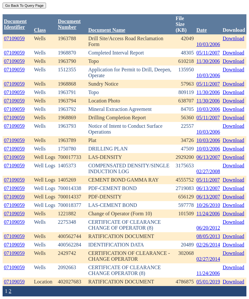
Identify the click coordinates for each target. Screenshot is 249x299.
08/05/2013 (208, 236)
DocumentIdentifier (15, 24)
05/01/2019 (208, 281)
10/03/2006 (208, 44)
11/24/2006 (208, 213)
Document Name (106, 30)
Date (201, 30)
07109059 (14, 38)
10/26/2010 (208, 205)
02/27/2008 (208, 171)
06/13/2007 (208, 157)
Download (233, 38)
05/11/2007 (208, 52)
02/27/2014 (208, 259)
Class (40, 30)
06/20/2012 (208, 228)
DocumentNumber (69, 24)
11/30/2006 (208, 61)
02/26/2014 (208, 244)
